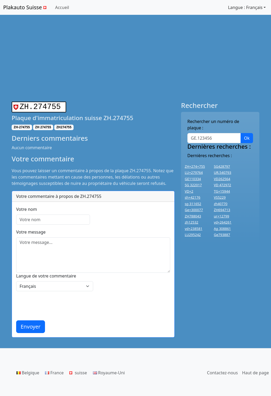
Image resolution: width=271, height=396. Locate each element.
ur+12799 (221, 216)
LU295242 (193, 234)
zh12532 (191, 222)
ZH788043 (193, 216)
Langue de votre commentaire (46, 275)
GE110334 (193, 178)
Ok (247, 138)
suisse (78, 372)
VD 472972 (222, 185)
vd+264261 (223, 222)
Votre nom (26, 208)
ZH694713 (222, 209)
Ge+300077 (194, 209)
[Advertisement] (135, 58)
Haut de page (255, 372)
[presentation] (56, 304)
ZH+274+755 (195, 166)
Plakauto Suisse (25, 7)
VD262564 (222, 178)
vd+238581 (193, 228)
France (54, 372)
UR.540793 (222, 172)
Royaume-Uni (109, 372)
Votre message (31, 231)
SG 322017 (193, 185)
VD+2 (189, 191)
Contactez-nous (222, 372)
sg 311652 (193, 203)
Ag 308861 (222, 228)
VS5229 (220, 197)
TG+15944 (222, 191)
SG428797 (222, 166)
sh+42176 (192, 197)
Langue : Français (245, 7)
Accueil (62, 7)
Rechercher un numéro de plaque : (213, 125)
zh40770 (220, 203)
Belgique (27, 372)
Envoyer (30, 325)
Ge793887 (222, 234)
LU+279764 (194, 172)
